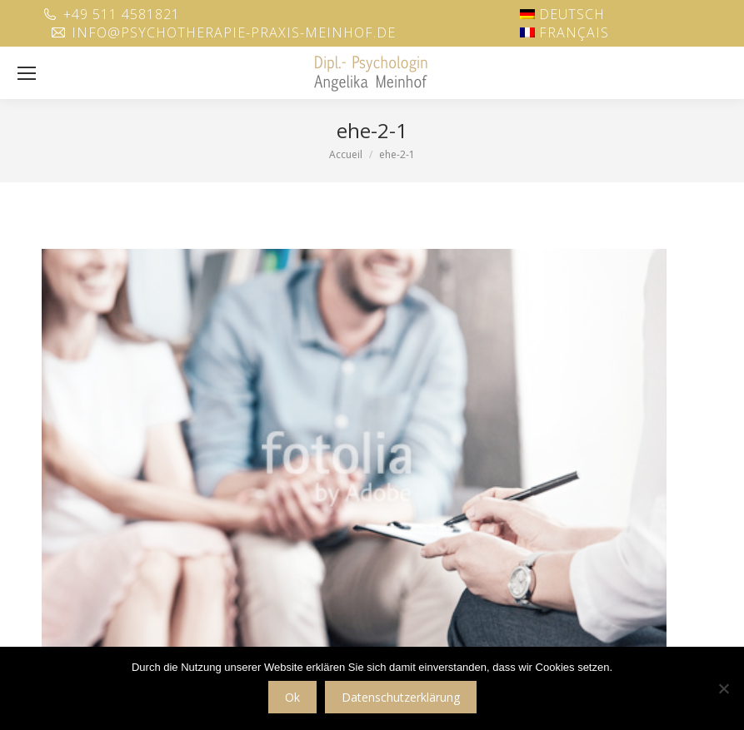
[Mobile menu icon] (27, 73)
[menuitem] (562, 14)
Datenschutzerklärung (401, 697)
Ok (292, 697)
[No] (723, 688)
